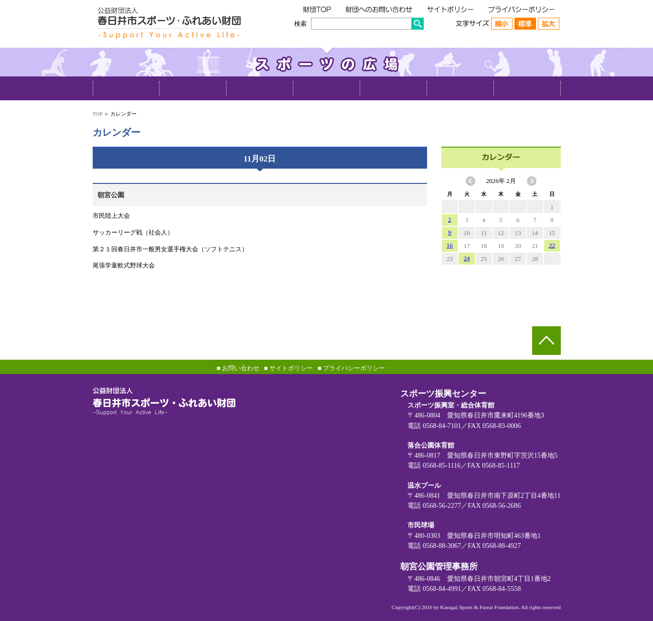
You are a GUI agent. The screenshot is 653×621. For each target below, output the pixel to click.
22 (552, 245)
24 (467, 258)
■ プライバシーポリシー (351, 368)
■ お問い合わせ (238, 368)
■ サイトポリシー (288, 368)
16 (450, 245)
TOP (97, 114)
